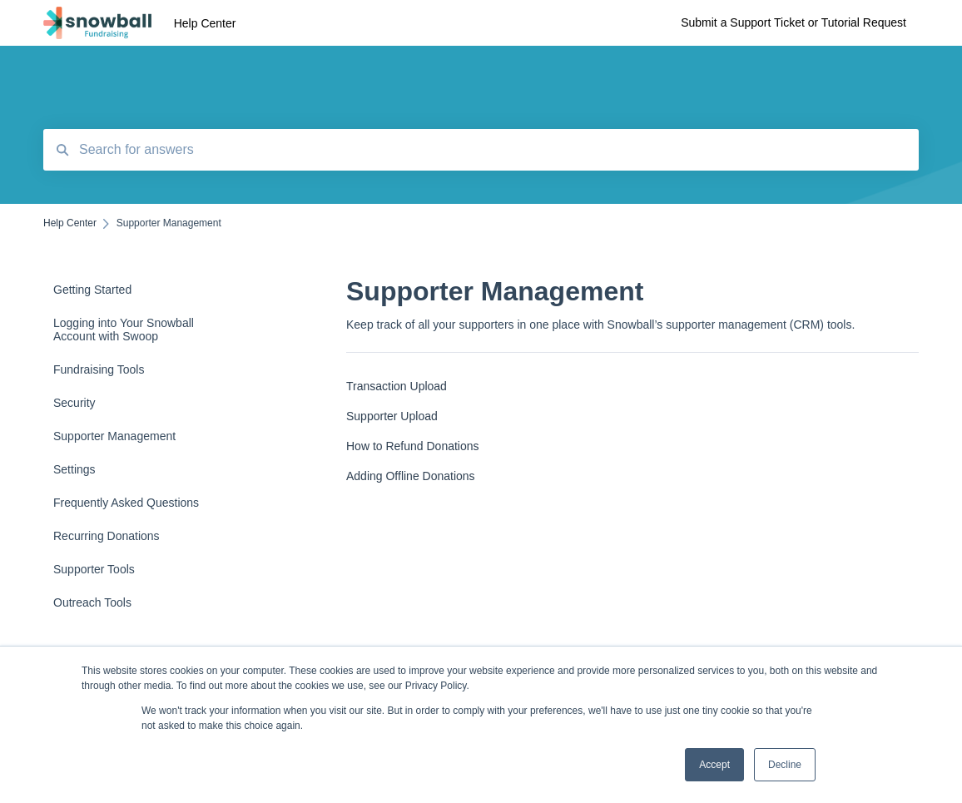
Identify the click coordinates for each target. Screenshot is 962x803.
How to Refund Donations (412, 446)
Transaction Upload (396, 386)
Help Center (205, 23)
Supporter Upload (392, 416)
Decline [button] (784, 765)
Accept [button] (714, 765)
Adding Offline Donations (410, 476)
